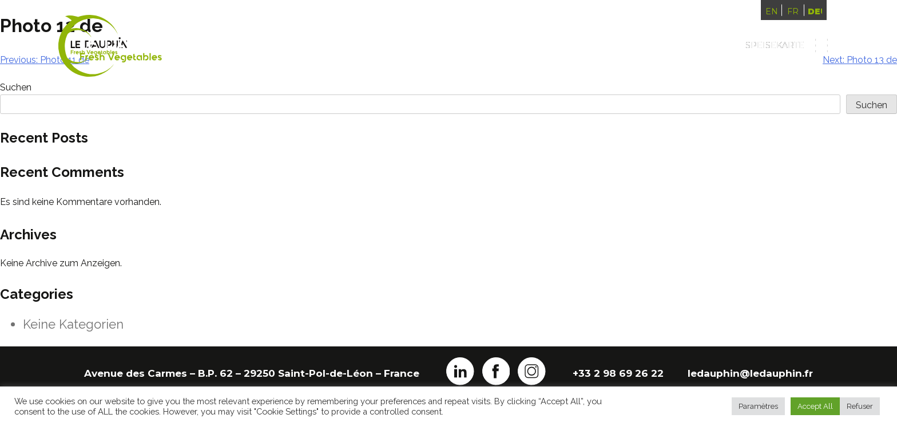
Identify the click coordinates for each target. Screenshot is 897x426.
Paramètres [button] (758, 406)
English (771, 11)
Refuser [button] (860, 406)
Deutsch (814, 11)
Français (793, 11)
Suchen (871, 105)
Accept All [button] (815, 406)
